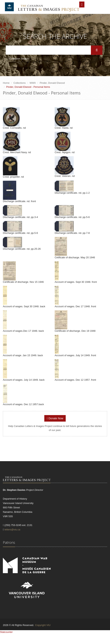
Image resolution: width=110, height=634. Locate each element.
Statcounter (6, 632)
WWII (33, 82)
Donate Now (55, 418)
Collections (20, 82)
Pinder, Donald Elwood (52, 82)
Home (6, 82)
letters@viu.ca (12, 529)
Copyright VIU (42, 625)
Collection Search (18, 58)
